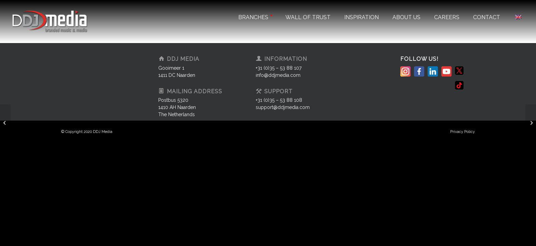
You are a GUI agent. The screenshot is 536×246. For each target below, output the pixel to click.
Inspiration (361, 17)
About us (406, 17)
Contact (486, 17)
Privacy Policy (462, 131)
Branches (255, 17)
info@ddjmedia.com (278, 75)
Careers (446, 17)
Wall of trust (308, 17)
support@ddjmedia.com (283, 107)
